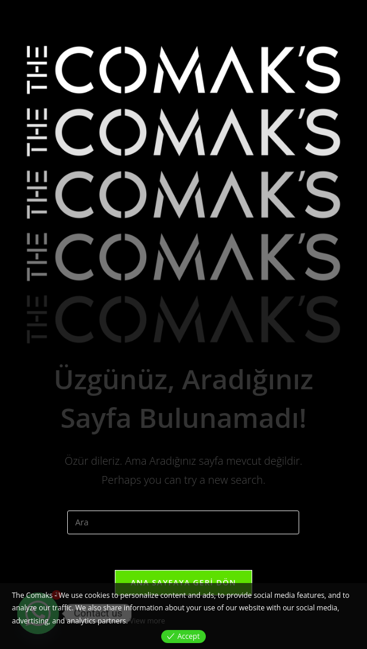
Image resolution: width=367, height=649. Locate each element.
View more (147, 621)
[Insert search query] (183, 522)
